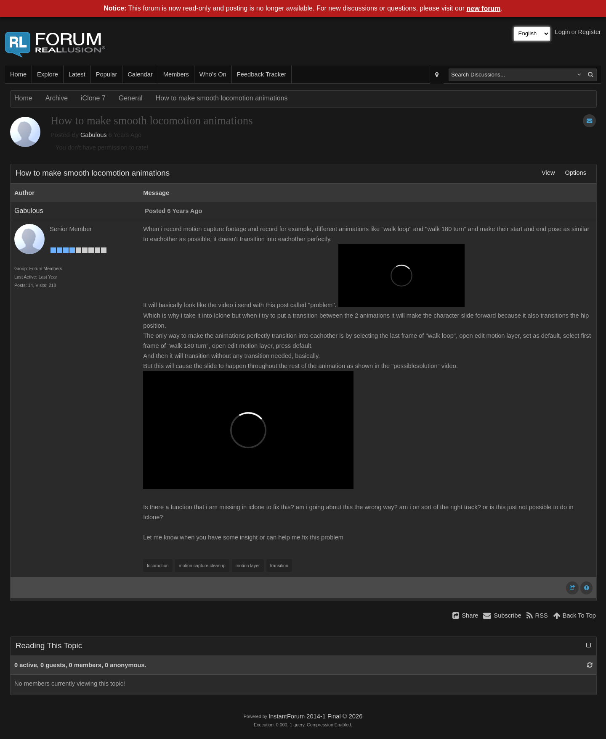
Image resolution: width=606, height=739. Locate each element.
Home (18, 74)
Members (176, 74)
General (131, 98)
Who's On (212, 74)
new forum (484, 8)
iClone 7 (93, 98)
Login (562, 32)
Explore (47, 74)
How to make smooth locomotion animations (222, 98)
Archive (56, 98)
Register (589, 32)
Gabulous (93, 134)
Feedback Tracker (261, 74)
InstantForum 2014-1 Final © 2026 (315, 716)
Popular (106, 74)
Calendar (139, 74)
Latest (77, 74)
